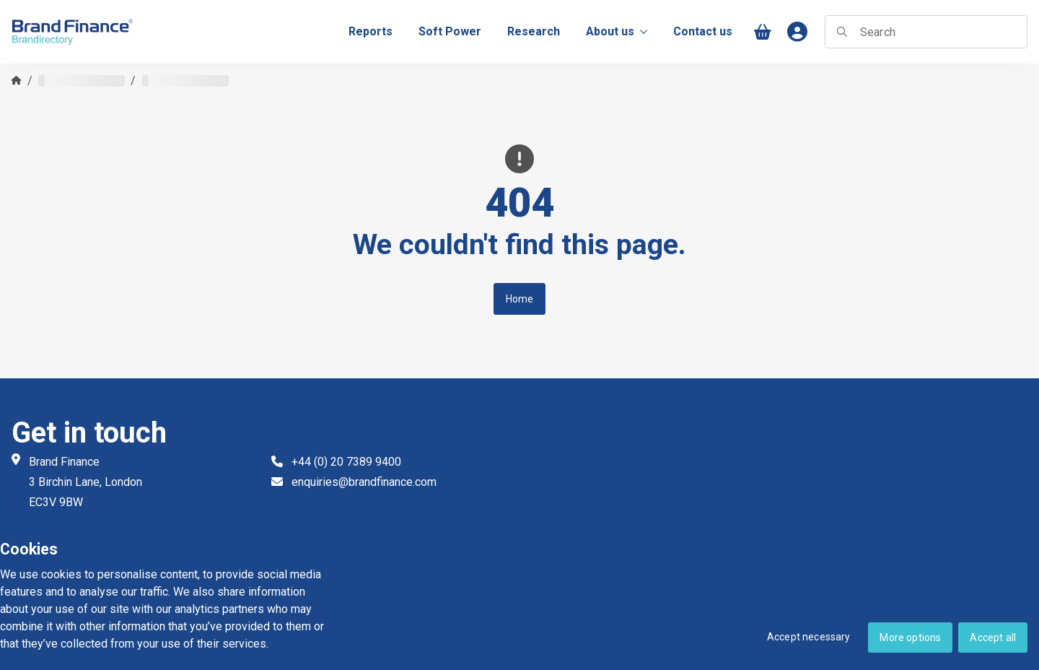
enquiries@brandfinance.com (364, 482)
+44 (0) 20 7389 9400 (346, 462)
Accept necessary (809, 637)
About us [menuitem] (616, 31)
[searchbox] (926, 31)
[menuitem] (370, 32)
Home (520, 299)
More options (910, 637)
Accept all (993, 637)
